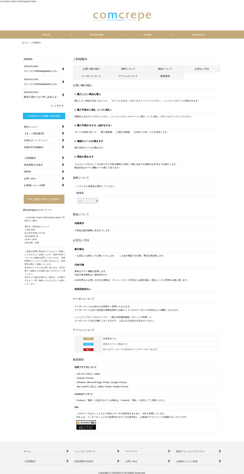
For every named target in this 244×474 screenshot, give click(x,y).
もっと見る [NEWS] (57, 105)
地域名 (80, 192)
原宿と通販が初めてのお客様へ (44, 199)
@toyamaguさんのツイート (37, 209)
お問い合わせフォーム (43, 251)
